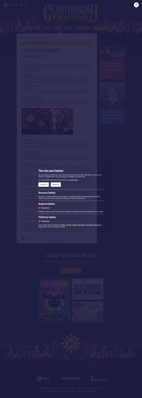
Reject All (55, 184)
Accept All (43, 184)
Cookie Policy (73, 180)
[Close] (136, 4)
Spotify (74, 225)
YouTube (68, 225)
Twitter (63, 225)
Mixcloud (97, 225)
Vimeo (40, 227)
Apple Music (81, 225)
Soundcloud (90, 225)
